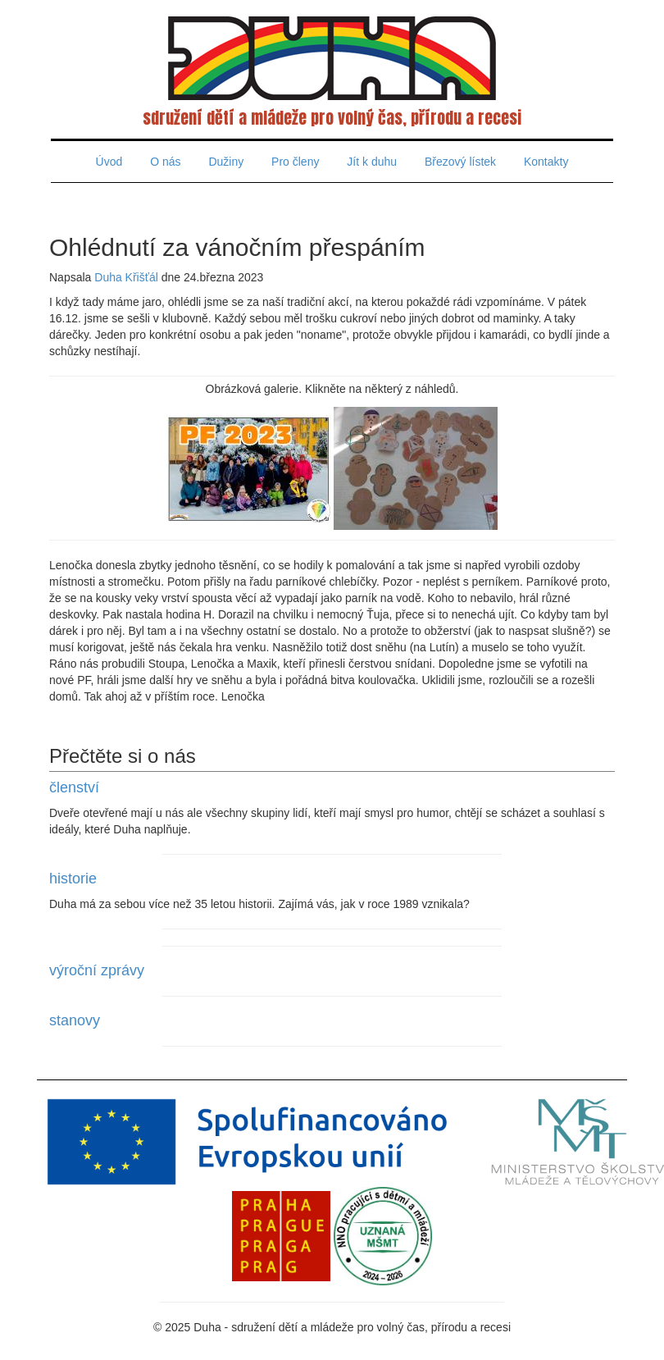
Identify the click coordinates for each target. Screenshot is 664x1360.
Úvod (109, 161)
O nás (165, 161)
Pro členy (295, 161)
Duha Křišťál (126, 277)
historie (73, 878)
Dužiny (225, 161)
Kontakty (546, 161)
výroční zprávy (96, 970)
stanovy (74, 1020)
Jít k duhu (372, 161)
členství (74, 787)
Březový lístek (460, 161)
